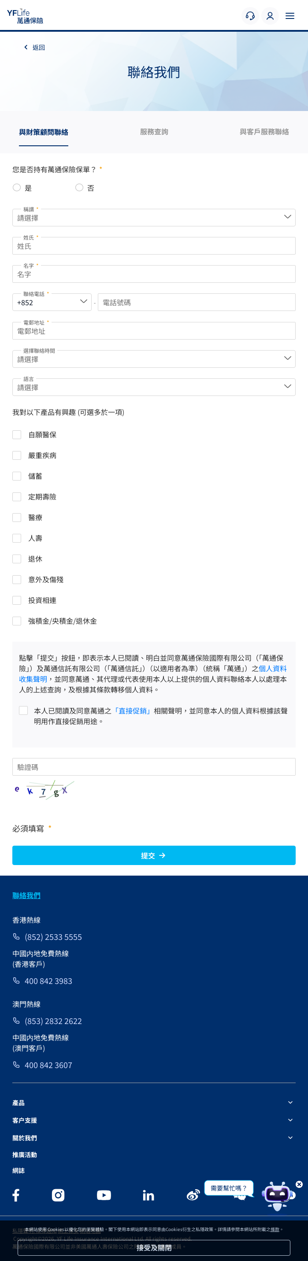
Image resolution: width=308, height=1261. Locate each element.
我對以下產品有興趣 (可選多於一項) (68, 412)
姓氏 (31, 237)
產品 (18, 1102)
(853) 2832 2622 (53, 1020)
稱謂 (31, 209)
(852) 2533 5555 (53, 936)
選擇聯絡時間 (39, 350)
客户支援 (24, 1120)
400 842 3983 (48, 980)
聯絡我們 (26, 895)
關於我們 (24, 1137)
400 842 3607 (48, 1065)
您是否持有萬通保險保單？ (57, 169)
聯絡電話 (36, 293)
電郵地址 (36, 322)
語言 (28, 378)
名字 (31, 265)
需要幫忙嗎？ (229, 1187)
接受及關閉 (154, 1247)
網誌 (18, 1170)
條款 (275, 1229)
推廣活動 (24, 1154)
